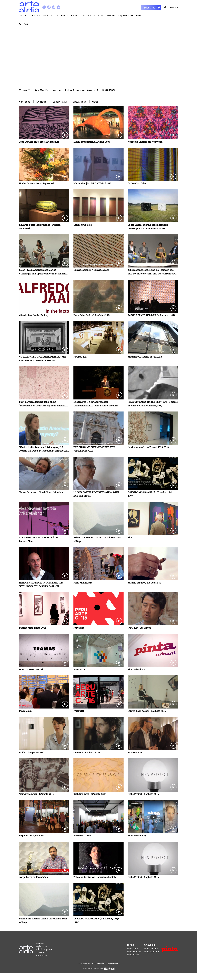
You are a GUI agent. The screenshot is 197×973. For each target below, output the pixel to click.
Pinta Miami (133, 954)
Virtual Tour (79, 101)
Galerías (76, 15)
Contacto (40, 952)
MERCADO (48, 15)
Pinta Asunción (151, 951)
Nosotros (40, 943)
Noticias (25, 15)
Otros (95, 101)
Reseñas (36, 15)
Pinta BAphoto (134, 951)
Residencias (89, 15)
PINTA (138, 15)
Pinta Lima (132, 948)
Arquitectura (125, 15)
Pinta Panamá (151, 948)
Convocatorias (106, 15)
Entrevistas (62, 15)
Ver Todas (24, 101)
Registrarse (41, 946)
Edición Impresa (44, 949)
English (174, 7)
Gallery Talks (60, 101)
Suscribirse (41, 955)
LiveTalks (41, 101)
